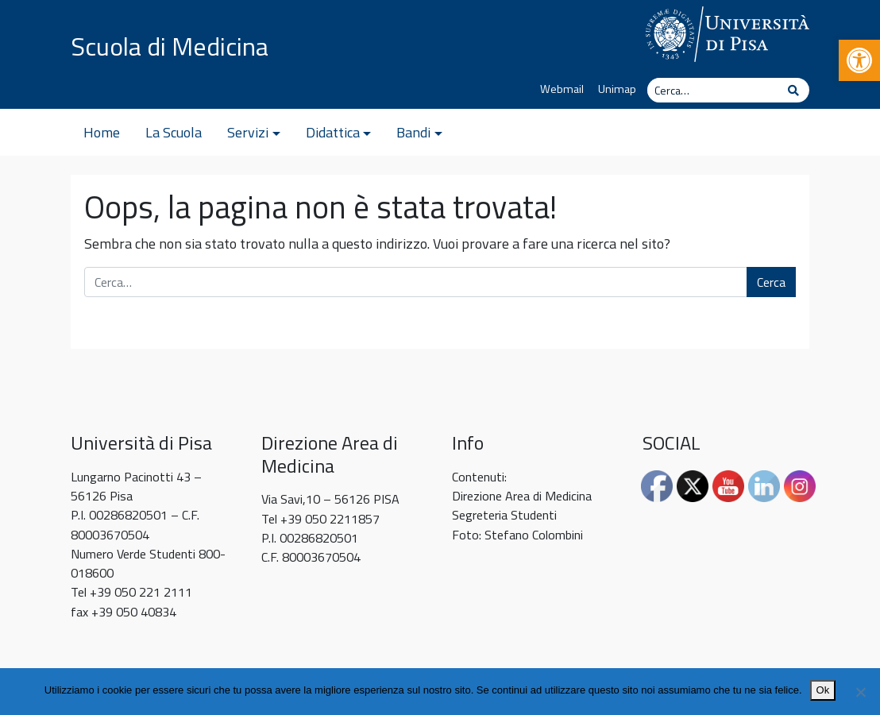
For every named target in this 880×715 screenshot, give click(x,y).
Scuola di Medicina (169, 46)
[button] (859, 60)
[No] (860, 692)
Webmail (562, 89)
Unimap (617, 89)
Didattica (333, 132)
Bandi (413, 132)
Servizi (247, 132)
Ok (823, 690)
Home (101, 132)
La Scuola (173, 132)
